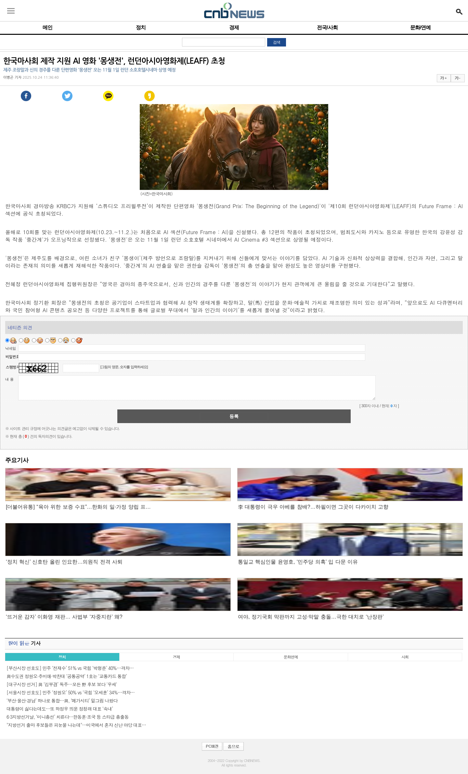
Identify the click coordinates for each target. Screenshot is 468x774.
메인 (47, 27)
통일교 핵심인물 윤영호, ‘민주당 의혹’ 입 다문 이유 (298, 562)
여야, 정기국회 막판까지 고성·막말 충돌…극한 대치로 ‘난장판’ (311, 617)
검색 (276, 42)
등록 (234, 416)
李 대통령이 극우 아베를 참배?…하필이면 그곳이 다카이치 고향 (313, 507)
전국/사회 (327, 27)
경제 (234, 27)
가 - (457, 78)
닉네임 (10, 348)
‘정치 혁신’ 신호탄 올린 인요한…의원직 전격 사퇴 (64, 562)
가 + (443, 78)
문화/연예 (420, 27)
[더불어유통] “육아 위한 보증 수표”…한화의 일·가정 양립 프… (78, 507)
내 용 (9, 379)
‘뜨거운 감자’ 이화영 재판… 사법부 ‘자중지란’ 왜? (64, 617)
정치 (141, 27)
